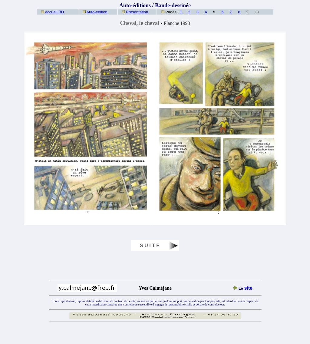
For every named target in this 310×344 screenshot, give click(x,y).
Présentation (137, 12)
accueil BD (54, 12)
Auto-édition (96, 12)
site (248, 288)
